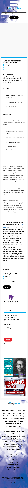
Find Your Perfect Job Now (13, 421)
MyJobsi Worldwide (13, 467)
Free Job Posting (13, 457)
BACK (7, 287)
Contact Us (13, 459)
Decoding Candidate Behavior (13, 447)
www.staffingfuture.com (10, 328)
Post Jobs (14, 2)
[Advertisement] (14, 37)
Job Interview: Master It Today (13, 416)
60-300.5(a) (15, 226)
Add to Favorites (8, 343)
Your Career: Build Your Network (13, 439)
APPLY (8, 339)
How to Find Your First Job (13, 426)
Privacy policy (17, 482)
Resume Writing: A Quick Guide (13, 410)
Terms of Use (13, 462)
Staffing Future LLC (10, 311)
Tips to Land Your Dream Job (13, 413)
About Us (13, 454)
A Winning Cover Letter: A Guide (13, 436)
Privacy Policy (13, 464)
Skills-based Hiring (13, 449)
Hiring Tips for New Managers (13, 418)
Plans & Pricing (13, 470)
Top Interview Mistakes (13, 424)
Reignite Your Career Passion (13, 441)
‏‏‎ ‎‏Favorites (14, 5)
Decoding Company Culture (13, 444)
